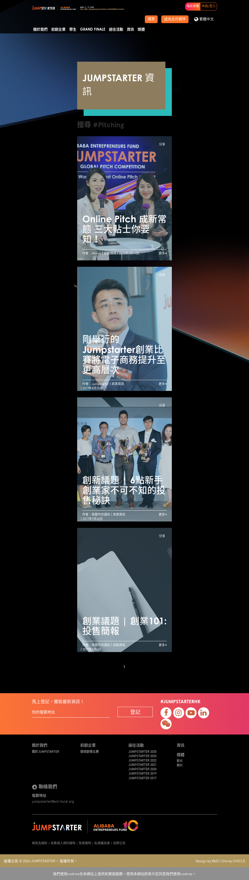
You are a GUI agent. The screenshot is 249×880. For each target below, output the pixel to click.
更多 (163, 253)
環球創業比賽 (89, 751)
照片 (180, 765)
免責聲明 (85, 843)
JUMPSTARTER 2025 (142, 751)
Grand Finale (92, 29)
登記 (135, 712)
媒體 (141, 29)
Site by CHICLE (233, 860)
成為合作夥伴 (175, 19)
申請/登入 (209, 6)
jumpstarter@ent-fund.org (53, 801)
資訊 (130, 29)
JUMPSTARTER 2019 (142, 773)
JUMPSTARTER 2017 (142, 778)
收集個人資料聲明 (63, 843)
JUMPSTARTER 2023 (142, 756)
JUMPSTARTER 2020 (142, 769)
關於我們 (40, 29)
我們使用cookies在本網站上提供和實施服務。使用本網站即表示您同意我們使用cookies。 (124, 873)
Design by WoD (207, 860)
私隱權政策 (102, 843)
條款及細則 (39, 843)
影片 (180, 760)
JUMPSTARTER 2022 (142, 760)
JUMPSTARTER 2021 (142, 764)
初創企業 (58, 29)
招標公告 (119, 843)
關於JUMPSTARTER (45, 751)
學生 (72, 29)
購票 (151, 19)
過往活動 (116, 29)
